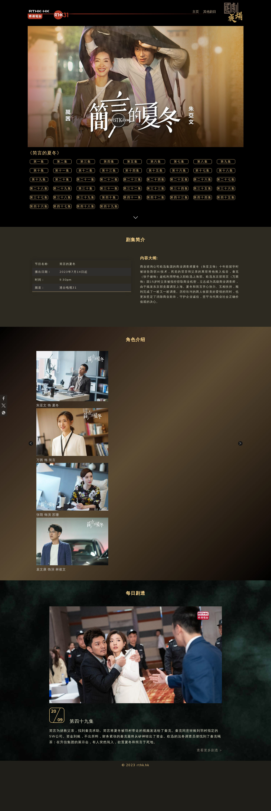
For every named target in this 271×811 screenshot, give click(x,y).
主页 (195, 12)
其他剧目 (209, 12)
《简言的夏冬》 (45, 153)
